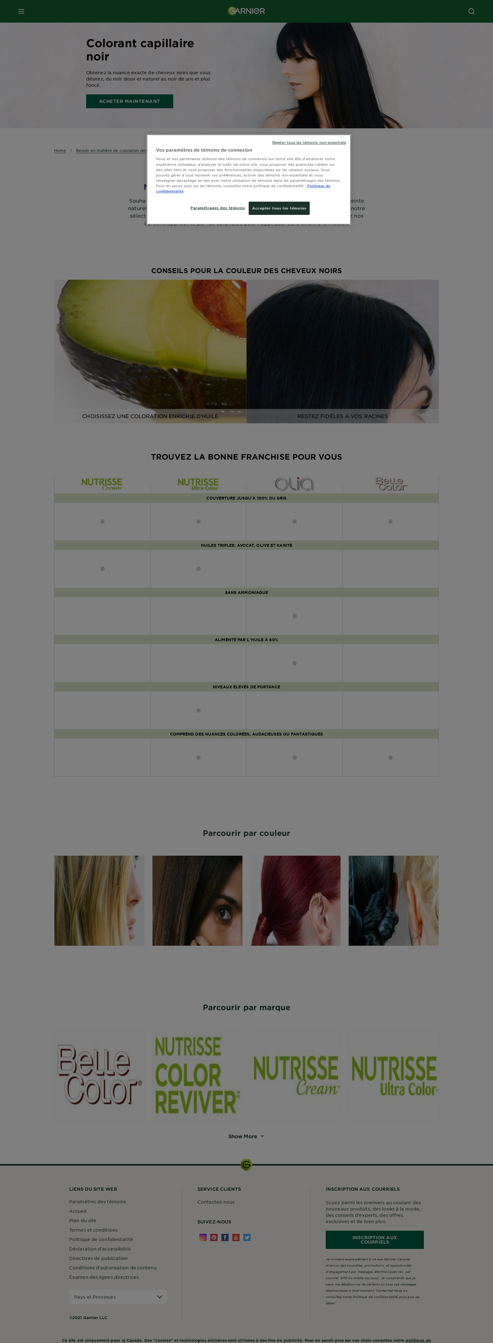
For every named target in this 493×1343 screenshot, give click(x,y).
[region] (249, 179)
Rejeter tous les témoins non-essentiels (309, 142)
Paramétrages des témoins (218, 207)
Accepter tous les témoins (279, 208)
